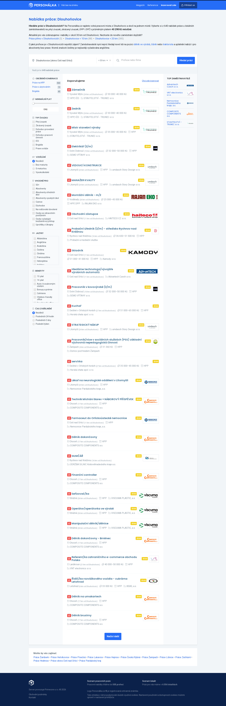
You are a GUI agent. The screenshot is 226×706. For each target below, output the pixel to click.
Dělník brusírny (82, 615)
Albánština (40, 238)
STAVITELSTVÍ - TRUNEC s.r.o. (174, 123)
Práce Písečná (78, 657)
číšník (154, 44)
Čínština (39, 253)
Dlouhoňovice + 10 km (76, 38)
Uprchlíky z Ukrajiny (42, 225)
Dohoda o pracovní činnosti (42, 136)
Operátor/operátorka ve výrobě (93, 508)
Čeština (39, 250)
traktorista (168, 44)
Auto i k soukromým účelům (44, 285)
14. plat (39, 280)
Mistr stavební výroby (86, 127)
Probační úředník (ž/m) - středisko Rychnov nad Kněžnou (104, 230)
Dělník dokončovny (84, 437)
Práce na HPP (38, 83)
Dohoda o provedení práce (43, 130)
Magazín (140, 5)
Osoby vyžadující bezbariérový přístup (43, 220)
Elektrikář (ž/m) (82, 146)
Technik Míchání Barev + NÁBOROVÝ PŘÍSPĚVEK (103, 399)
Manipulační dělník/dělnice (90, 523)
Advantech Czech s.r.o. (172, 85)
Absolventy (39, 188)
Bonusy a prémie (43, 289)
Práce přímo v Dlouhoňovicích (44, 38)
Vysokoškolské (40, 172)
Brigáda (35, 91)
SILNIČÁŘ (77, 456)
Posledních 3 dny (41, 320)
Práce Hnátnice (41, 660)
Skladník (77, 250)
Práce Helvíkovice (60, 657)
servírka (77, 361)
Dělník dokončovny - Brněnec (91, 538)
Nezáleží (38, 161)
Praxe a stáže (40, 148)
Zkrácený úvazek (41, 125)
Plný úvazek (39, 122)
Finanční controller (84, 474)
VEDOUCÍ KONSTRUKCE (87, 165)
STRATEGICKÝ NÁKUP (85, 324)
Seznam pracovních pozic (99, 681)
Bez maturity (40, 165)
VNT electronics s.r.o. (175, 93)
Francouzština (42, 257)
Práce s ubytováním (41, 87)
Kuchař (76, 305)
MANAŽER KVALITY (83, 180)
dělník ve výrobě (142, 44)
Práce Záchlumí (183, 657)
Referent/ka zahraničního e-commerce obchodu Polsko (104, 559)
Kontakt (32, 697)
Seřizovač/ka (80, 493)
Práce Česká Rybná (130, 657)
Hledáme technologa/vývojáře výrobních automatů (92, 271)
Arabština (40, 246)
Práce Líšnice (166, 657)
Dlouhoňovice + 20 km (106, 38)
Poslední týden (40, 324)
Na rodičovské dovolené (44, 209)
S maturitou (39, 168)
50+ (35, 185)
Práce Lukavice (95, 657)
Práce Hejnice (112, 657)
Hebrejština (40, 261)
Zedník (76, 108)
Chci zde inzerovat (150, 81)
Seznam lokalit (149, 681)
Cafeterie (40, 293)
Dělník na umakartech (86, 596)
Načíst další (113, 636)
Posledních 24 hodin (43, 316)
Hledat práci (186, 60)
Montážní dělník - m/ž (86, 195)
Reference (153, 5)
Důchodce (38, 205)
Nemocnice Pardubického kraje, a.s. (174, 103)
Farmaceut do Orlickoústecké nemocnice (99, 418)
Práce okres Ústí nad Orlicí (64, 660)
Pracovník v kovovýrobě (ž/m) (92, 287)
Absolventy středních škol (43, 193)
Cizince (37, 202)
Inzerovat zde (168, 5)
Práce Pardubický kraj (90, 660)
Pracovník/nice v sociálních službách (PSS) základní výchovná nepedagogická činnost (107, 341)
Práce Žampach (150, 657)
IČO (35, 141)
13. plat (39, 276)
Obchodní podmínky (38, 694)
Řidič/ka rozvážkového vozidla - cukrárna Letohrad (99, 580)
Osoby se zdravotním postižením (43, 214)
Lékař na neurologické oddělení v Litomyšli (100, 380)
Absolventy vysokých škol (45, 198)
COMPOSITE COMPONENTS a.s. (174, 113)
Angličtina (40, 242)
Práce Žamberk (41, 657)
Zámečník (78, 89)
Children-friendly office (43, 298)
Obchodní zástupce (85, 214)
